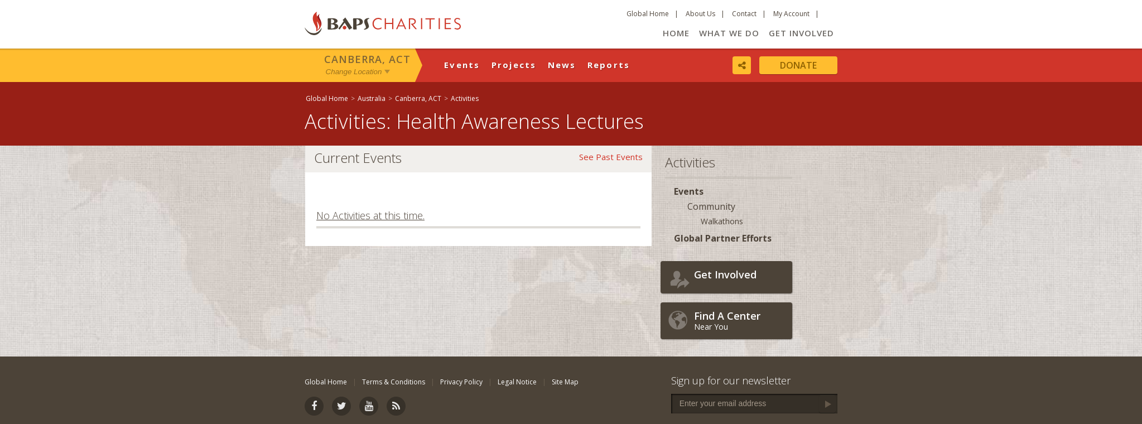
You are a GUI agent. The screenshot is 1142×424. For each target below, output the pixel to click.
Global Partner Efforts (723, 238)
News (562, 64)
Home (676, 32)
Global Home (648, 13)
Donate (798, 65)
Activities (465, 98)
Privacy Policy (461, 382)
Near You (740, 320)
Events (462, 64)
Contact (744, 13)
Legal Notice (517, 382)
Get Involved (801, 32)
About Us (700, 13)
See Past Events (611, 156)
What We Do (729, 32)
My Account (791, 13)
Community (711, 206)
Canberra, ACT (367, 59)
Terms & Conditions (393, 382)
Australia (372, 98)
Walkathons (722, 221)
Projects (514, 64)
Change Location (354, 72)
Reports (608, 64)
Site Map (565, 382)
